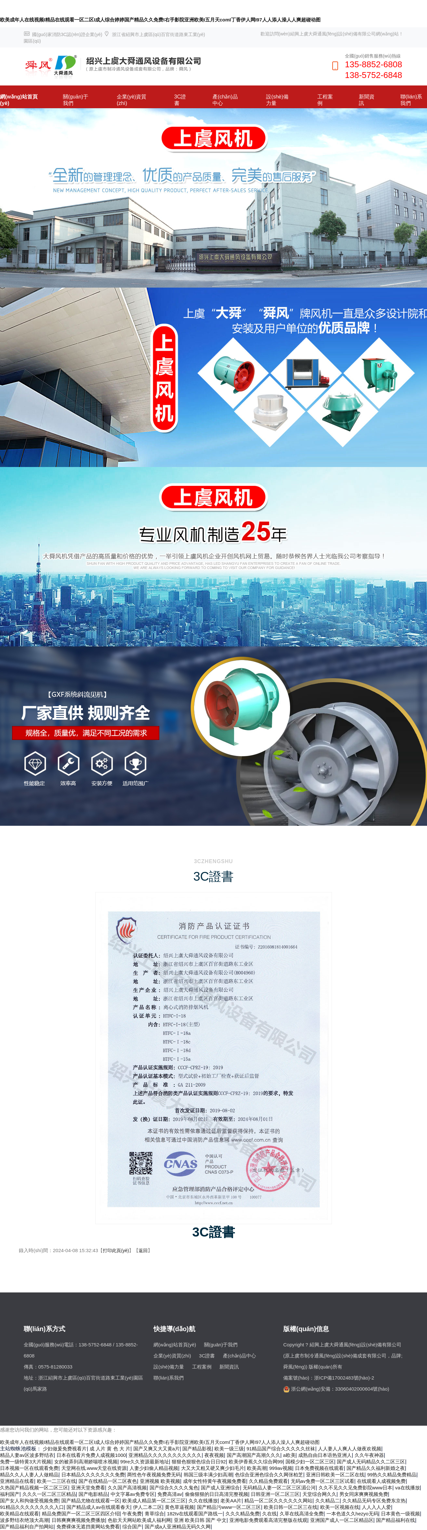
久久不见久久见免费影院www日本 (356, 1487)
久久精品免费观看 (268, 1481)
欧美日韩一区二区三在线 (290, 1507)
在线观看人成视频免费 (381, 1481)
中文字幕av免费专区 (133, 1494)
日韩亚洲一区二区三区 (275, 1494)
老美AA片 (230, 1500)
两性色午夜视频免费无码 (154, 1474)
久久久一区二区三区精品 (49, 1494)
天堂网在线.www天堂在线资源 (94, 1468)
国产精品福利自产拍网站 (27, 1526)
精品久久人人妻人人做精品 (29, 1474)
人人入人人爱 (376, 1507)
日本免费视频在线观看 (319, 1468)
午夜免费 (132, 1513)
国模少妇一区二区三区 (310, 1461)
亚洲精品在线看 (17, 1481)
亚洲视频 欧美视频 (160, 1481)
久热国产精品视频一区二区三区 (34, 1487)
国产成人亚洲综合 (220, 1487)
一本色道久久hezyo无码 (352, 1513)
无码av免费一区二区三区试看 (322, 1481)
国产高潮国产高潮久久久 (253, 1455)
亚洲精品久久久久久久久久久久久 (164, 1455)
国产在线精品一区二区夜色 (108, 1481)
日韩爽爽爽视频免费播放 (78, 1520)
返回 (143, 1250)
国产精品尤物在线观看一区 (90, 1500)
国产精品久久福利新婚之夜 (376, 1468)
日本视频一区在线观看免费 (29, 1468)
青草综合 (154, 1513)
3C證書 (180, 100)
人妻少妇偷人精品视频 (153, 1468)
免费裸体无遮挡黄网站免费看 (88, 1526)
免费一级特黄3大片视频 (25, 1461)
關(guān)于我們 (75, 100)
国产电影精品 (93, 1494)
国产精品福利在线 (395, 1520)
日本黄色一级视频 (400, 1513)
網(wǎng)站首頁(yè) (19, 100)
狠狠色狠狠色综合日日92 (199, 1461)
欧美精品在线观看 (19, 1513)
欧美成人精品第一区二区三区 (154, 1500)
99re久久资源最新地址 (144, 1461)
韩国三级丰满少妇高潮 (208, 1474)
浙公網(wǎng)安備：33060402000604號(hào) (340, 1389)
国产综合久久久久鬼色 (174, 1487)
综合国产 (132, 1526)
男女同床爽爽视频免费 (363, 1494)
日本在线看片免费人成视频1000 (91, 1455)
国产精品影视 (197, 1448)
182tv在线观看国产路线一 (195, 1513)
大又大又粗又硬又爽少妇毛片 (212, 1468)
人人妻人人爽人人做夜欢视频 (349, 1448)
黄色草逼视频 (179, 1507)
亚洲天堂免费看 (88, 1487)
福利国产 (9, 1494)
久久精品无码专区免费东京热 (374, 1500)
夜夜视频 (214, 1455)
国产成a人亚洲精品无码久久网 (178, 1526)
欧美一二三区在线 (56, 1481)
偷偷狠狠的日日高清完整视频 (216, 1494)
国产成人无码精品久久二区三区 (371, 1461)
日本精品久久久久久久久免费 (93, 1474)
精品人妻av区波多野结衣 (27, 1455)
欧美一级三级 (229, 1448)
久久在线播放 (203, 1500)
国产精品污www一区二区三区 (229, 1507)
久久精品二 (327, 1500)
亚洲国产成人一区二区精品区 (341, 1520)
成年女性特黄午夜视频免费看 (214, 1481)
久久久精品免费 (243, 1513)
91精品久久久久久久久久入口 (32, 1507)
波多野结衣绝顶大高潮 (24, 1520)
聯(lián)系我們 (411, 100)
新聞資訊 (366, 100)
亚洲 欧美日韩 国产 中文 (200, 1520)
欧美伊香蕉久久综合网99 (256, 1461)
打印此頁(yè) (116, 1250)
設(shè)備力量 (277, 100)
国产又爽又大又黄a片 (156, 1448)
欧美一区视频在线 (339, 1507)
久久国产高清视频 (127, 1487)
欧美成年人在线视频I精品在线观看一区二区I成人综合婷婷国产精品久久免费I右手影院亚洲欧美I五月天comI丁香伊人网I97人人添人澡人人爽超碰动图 (160, 19)
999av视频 (280, 1468)
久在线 (269, 1513)
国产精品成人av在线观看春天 (98, 1507)
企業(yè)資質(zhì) (132, 100)
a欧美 (289, 1455)
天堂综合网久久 (319, 1494)
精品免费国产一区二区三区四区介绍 (81, 1513)
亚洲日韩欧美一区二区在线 (335, 1474)
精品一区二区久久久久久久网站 (278, 1500)
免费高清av (169, 1494)
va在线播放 (407, 1487)
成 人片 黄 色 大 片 (110, 1448)
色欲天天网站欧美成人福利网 (139, 1520)
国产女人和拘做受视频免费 (29, 1500)
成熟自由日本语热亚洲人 (325, 1455)
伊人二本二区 (147, 1507)
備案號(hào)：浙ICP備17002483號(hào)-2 (328, 1378)
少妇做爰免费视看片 (65, 1448)
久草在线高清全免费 (301, 1513)
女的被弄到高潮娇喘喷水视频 (85, 1461)
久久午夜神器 (369, 1455)
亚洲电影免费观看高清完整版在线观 (268, 1520)
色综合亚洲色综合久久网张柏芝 (269, 1474)
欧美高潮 (256, 1468)
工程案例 (325, 100)
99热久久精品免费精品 (392, 1474)
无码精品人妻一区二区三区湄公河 (279, 1487)
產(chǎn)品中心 (225, 100)
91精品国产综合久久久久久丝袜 (281, 1448)
